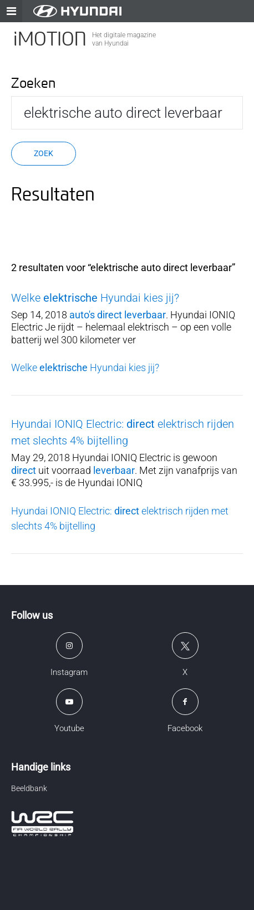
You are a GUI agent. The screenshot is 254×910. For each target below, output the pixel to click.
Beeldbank (29, 788)
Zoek (43, 153)
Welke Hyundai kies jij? (95, 297)
